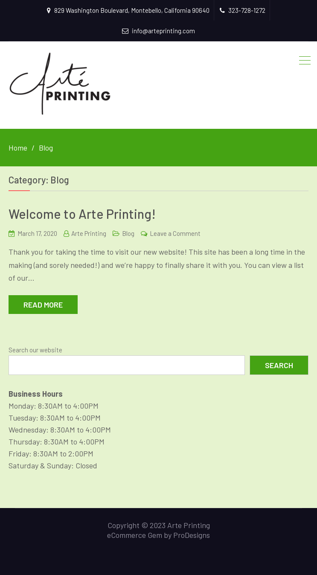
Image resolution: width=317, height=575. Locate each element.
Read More (43, 304)
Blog (128, 233)
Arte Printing (88, 233)
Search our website (35, 350)
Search (279, 365)
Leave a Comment (175, 233)
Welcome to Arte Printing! (82, 213)
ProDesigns (191, 535)
